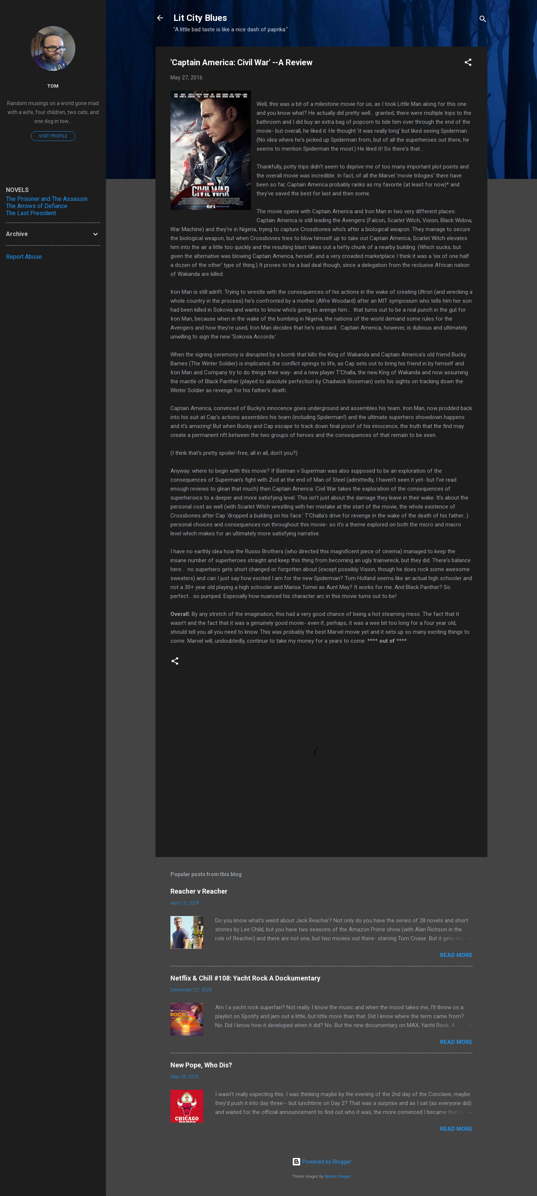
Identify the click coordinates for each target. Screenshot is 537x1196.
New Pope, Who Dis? (201, 1065)
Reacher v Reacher (198, 891)
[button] (468, 63)
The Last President (31, 213)
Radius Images (337, 1176)
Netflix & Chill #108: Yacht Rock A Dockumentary (245, 978)
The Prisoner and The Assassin (47, 198)
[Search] (482, 20)
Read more (456, 955)
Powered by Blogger (321, 1161)
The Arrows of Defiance (36, 206)
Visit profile (53, 136)
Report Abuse (24, 256)
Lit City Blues (200, 18)
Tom (53, 86)
